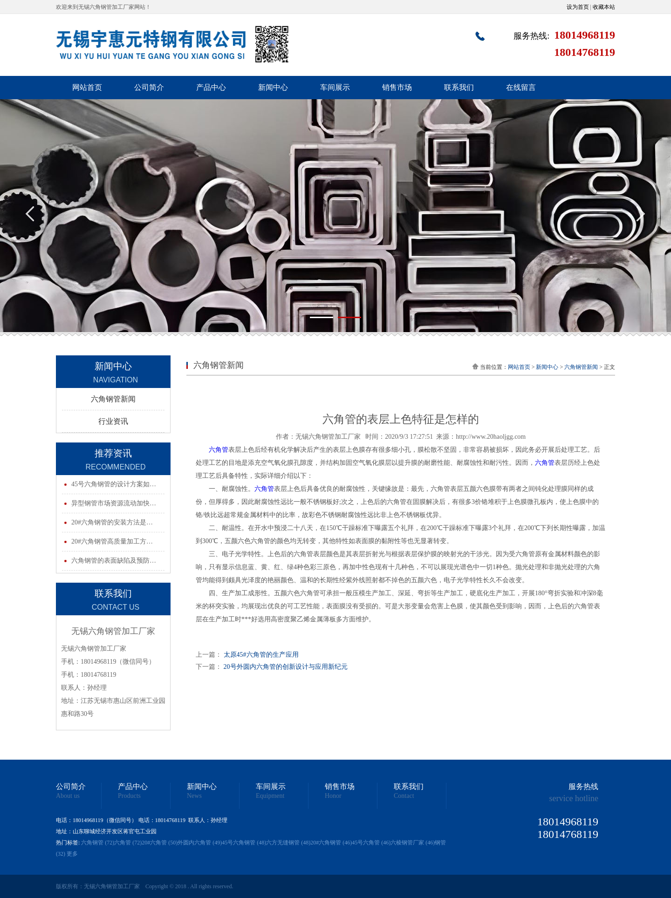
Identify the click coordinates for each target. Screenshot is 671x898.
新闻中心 (273, 87)
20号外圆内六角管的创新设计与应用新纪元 (286, 666)
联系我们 (459, 87)
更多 (72, 853)
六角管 (218, 449)
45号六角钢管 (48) (244, 842)
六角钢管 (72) (97, 842)
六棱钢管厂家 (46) (412, 842)
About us (68, 796)
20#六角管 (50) (160, 842)
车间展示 (335, 87)
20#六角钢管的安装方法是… (112, 522)
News (194, 796)
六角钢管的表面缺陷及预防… (113, 560)
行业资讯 (113, 421)
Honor (333, 796)
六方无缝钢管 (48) (288, 842)
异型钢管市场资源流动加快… (113, 503)
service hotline (573, 798)
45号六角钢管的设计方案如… (113, 484)
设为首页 (578, 7)
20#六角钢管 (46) (331, 842)
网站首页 (87, 87)
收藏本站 (604, 7)
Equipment (270, 796)
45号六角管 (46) (371, 842)
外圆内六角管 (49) (200, 842)
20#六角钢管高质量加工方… (112, 541)
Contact (404, 796)
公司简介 (149, 87)
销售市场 (397, 87)
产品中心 (211, 87)
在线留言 (521, 87)
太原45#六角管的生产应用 (261, 654)
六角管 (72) (128, 842)
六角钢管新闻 (113, 399)
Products (129, 796)
